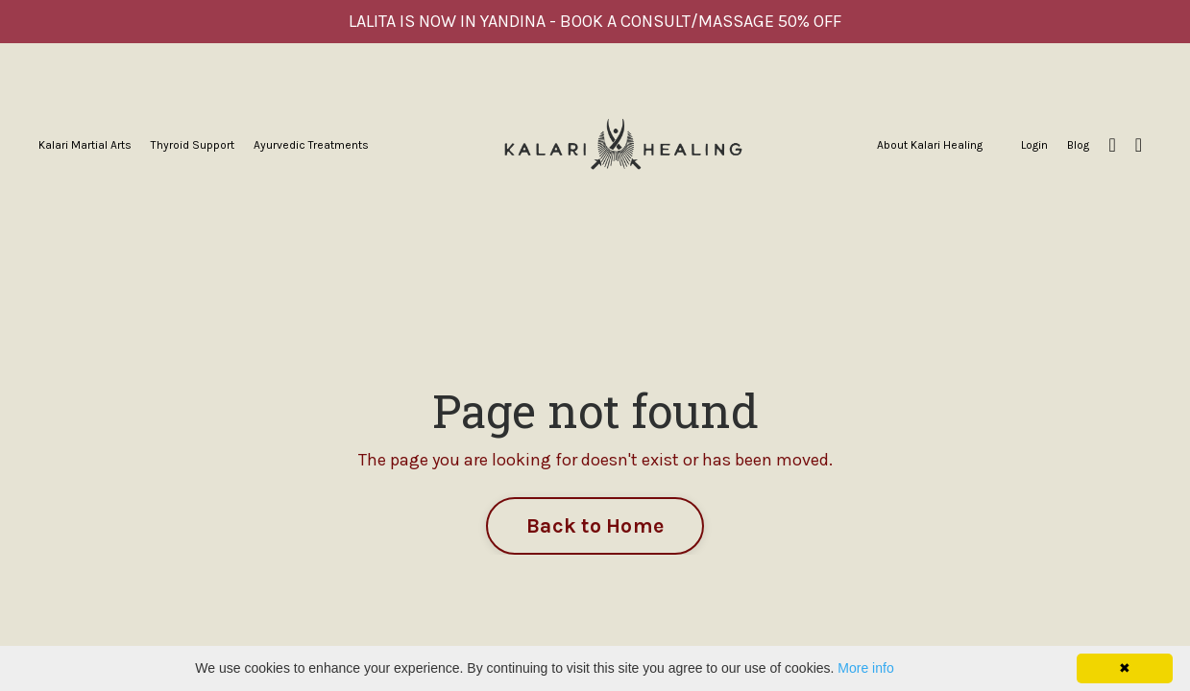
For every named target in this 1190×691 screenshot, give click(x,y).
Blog (1078, 145)
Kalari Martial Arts (85, 145)
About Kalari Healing (930, 145)
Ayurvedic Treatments (311, 145)
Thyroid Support (192, 145)
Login (1034, 145)
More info (865, 668)
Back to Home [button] (595, 525)
